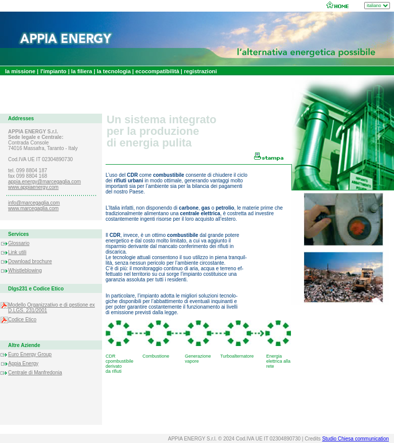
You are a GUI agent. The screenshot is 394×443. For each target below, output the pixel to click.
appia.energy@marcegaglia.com (44, 181)
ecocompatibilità (157, 71)
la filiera (82, 71)
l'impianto (53, 71)
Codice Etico (22, 319)
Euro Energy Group (30, 354)
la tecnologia (114, 71)
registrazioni (199, 71)
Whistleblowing (25, 270)
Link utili (17, 252)
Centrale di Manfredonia (35, 372)
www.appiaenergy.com (33, 187)
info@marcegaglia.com (34, 203)
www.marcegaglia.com (33, 208)
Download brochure (30, 261)
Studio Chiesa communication (355, 438)
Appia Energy (23, 363)
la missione (21, 71)
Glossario (18, 243)
